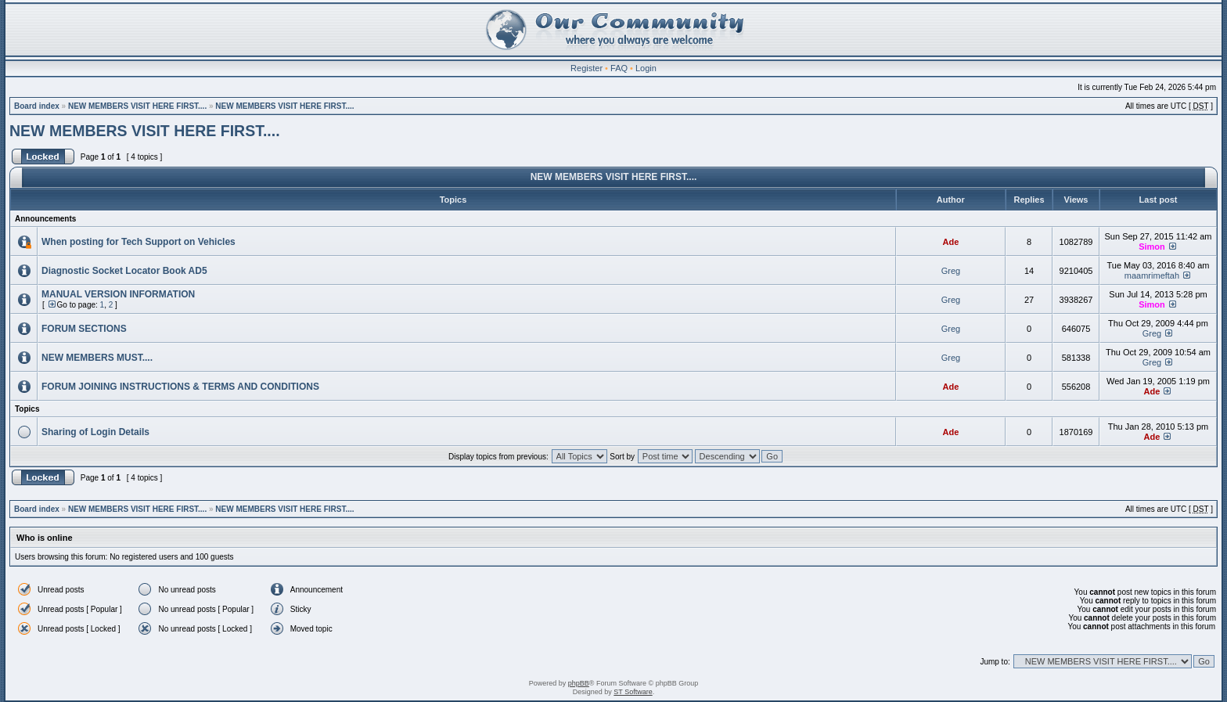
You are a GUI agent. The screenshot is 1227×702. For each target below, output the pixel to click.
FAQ (619, 68)
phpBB (578, 683)
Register (586, 68)
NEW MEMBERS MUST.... (97, 357)
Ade (951, 242)
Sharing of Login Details (95, 432)
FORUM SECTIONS (84, 328)
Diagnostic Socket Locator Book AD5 (124, 270)
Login (646, 68)
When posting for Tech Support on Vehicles (138, 241)
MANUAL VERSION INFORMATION (118, 294)
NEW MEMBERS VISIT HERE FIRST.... (137, 106)
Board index (36, 106)
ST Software (633, 692)
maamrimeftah (1151, 275)
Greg (950, 270)
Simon (1152, 246)
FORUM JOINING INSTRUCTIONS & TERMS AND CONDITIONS (180, 386)
